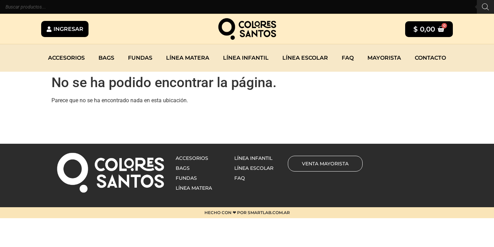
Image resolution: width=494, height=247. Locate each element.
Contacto (430, 58)
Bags (106, 58)
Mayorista (384, 58)
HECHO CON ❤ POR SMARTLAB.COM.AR (247, 212)
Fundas (140, 58)
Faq (348, 58)
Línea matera (187, 58)
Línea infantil (246, 58)
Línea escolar (305, 58)
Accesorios (66, 58)
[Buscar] (485, 7)
